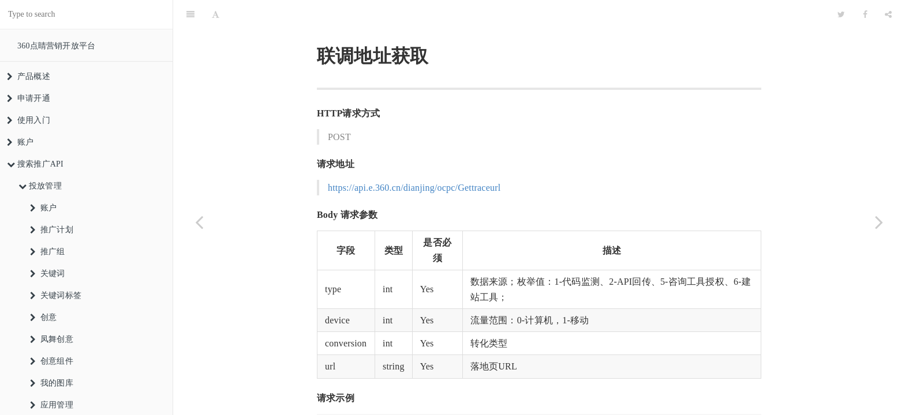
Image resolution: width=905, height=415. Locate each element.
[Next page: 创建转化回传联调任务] (879, 222)
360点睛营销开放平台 (56, 46)
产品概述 (28, 76)
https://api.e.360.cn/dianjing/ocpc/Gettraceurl (414, 159)
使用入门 (28, 120)
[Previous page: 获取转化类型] (199, 222)
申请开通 (28, 98)
